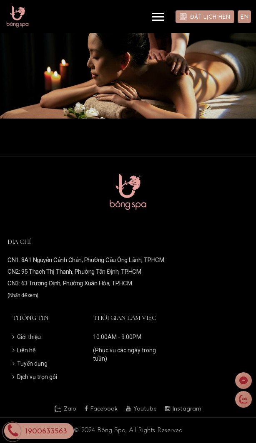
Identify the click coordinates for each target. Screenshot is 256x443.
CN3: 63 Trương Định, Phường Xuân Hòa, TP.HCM (70, 283)
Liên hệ (24, 350)
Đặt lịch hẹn (210, 17)
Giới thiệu (27, 337)
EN (244, 17)
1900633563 (46, 432)
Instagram (183, 409)
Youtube (141, 409)
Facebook (101, 409)
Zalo (65, 409)
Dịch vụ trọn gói (35, 377)
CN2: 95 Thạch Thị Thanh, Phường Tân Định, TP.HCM (74, 271)
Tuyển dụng (30, 363)
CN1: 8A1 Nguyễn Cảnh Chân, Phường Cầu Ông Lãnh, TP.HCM (86, 260)
